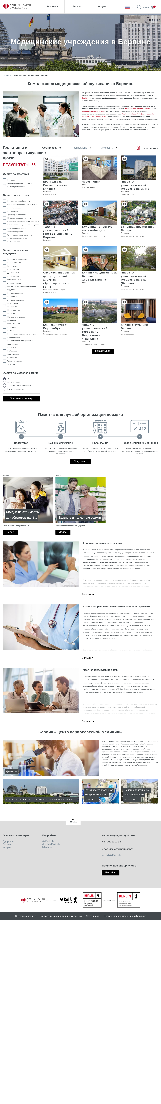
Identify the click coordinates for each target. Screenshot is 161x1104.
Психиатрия (12, 347)
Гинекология (12, 296)
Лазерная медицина (15, 300)
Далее (10, 771)
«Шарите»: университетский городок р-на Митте (135, 185)
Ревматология (13, 354)
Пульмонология (13, 337)
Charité (84, 98)
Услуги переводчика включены (19, 235)
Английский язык (14, 208)
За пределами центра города (19, 385)
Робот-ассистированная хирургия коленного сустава (99, 795)
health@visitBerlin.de (111, 855)
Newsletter (110, 872)
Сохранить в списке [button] (46, 158)
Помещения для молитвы (17, 238)
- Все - (9, 379)
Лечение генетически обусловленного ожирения (137, 795)
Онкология (11, 327)
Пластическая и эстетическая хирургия (22, 334)
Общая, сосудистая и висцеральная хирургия (21, 288)
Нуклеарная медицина (16, 317)
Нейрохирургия (13, 310)
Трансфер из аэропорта (17, 214)
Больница (11, 180)
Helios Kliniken (130, 108)
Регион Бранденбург (15, 389)
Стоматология (13, 269)
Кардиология (12, 266)
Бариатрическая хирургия (17, 259)
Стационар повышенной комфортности (23, 221)
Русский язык (12, 211)
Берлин (7, 844)
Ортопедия (11, 320)
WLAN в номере (13, 242)
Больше (86, 594)
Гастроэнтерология (15, 293)
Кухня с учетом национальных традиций (23, 225)
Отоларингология (14, 279)
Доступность (93, 916)
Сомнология (12, 358)
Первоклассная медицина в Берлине (125, 916)
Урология (11, 364)
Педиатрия (11, 330)
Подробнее (80, 461)
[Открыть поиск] (143, 7)
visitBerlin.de (48, 841)
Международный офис (16, 231)
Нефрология (12, 307)
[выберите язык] (129, 7)
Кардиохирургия (14, 262)
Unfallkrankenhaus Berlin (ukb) (133, 114)
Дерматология (13, 273)
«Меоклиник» (91, 182)
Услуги (7, 847)
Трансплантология (14, 361)
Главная (7, 75)
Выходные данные (25, 916)
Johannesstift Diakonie (145, 108)
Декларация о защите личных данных (61, 916)
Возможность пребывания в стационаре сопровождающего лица (22, 203)
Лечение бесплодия (15, 283)
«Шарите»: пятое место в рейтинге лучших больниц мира (39, 799)
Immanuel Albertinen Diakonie (93, 111)
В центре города (14, 382)
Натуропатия (12, 303)
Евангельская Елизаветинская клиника (55, 185)
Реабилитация (13, 351)
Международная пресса (17, 228)
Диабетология (13, 276)
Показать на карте (150, 149)
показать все (102, 351)
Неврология (12, 313)
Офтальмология (13, 324)
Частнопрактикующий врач (18, 187)
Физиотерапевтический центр (19, 183)
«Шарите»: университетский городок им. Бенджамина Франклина (94, 332)
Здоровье (8, 841)
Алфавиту (112, 147)
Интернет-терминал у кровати (19, 218)
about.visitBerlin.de (51, 844)
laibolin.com (47, 847)
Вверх (73, 822)
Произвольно (85, 147)
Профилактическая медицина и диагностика (20, 342)
